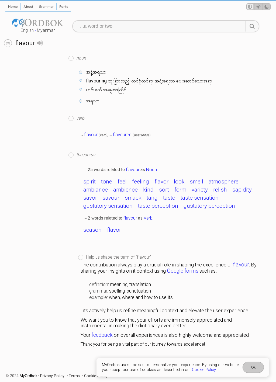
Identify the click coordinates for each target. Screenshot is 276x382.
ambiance (95, 189)
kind (148, 189)
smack (133, 198)
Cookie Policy (204, 369)
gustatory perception (209, 206)
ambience (125, 189)
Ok (253, 367)
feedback (102, 335)
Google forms (182, 271)
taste (169, 198)
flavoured (122, 134)
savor (90, 198)
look (179, 181)
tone (106, 181)
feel (122, 181)
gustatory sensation (108, 206)
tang (152, 198)
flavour (91, 134)
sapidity (242, 189)
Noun (151, 169)
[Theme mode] (258, 6)
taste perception (158, 206)
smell (196, 181)
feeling (140, 181)
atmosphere (224, 181)
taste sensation (200, 198)
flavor (161, 181)
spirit (89, 181)
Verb (148, 218)
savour (110, 198)
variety (200, 189)
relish (220, 189)
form (180, 189)
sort (164, 189)
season (92, 230)
